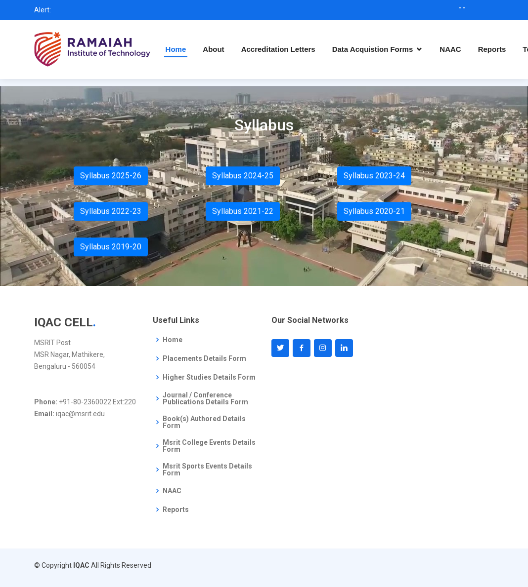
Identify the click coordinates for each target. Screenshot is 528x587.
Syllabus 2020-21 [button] (374, 213)
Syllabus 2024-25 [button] (242, 177)
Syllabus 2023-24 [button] (374, 177)
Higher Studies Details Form (209, 377)
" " (471, 10)
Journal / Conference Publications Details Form (205, 398)
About (213, 49)
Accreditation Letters (278, 49)
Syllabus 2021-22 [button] (242, 213)
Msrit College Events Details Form (209, 446)
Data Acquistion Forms (372, 49)
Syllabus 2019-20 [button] (110, 248)
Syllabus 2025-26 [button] (110, 177)
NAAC (450, 49)
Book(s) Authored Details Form (204, 422)
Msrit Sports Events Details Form (207, 469)
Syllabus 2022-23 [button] (110, 213)
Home (176, 49)
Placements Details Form (204, 358)
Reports (492, 49)
